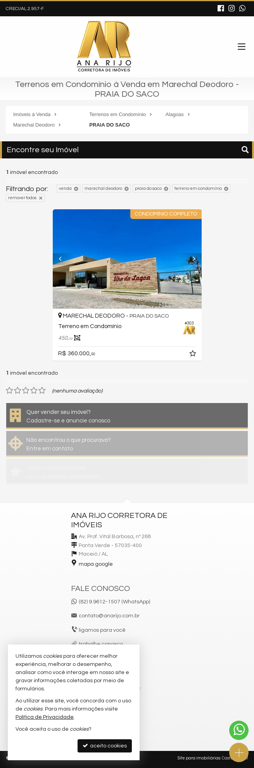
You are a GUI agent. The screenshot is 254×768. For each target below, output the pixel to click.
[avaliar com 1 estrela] (9, 390)
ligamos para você (102, 630)
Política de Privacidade (45, 717)
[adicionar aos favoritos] (193, 355)
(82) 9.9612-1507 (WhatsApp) (114, 602)
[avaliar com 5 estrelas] (42, 390)
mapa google (96, 564)
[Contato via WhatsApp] (239, 730)
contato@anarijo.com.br (109, 616)
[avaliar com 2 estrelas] (17, 390)
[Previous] (64, 259)
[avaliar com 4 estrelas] (34, 390)
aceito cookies (105, 746)
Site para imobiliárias (199, 758)
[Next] (190, 259)
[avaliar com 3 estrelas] (25, 390)
